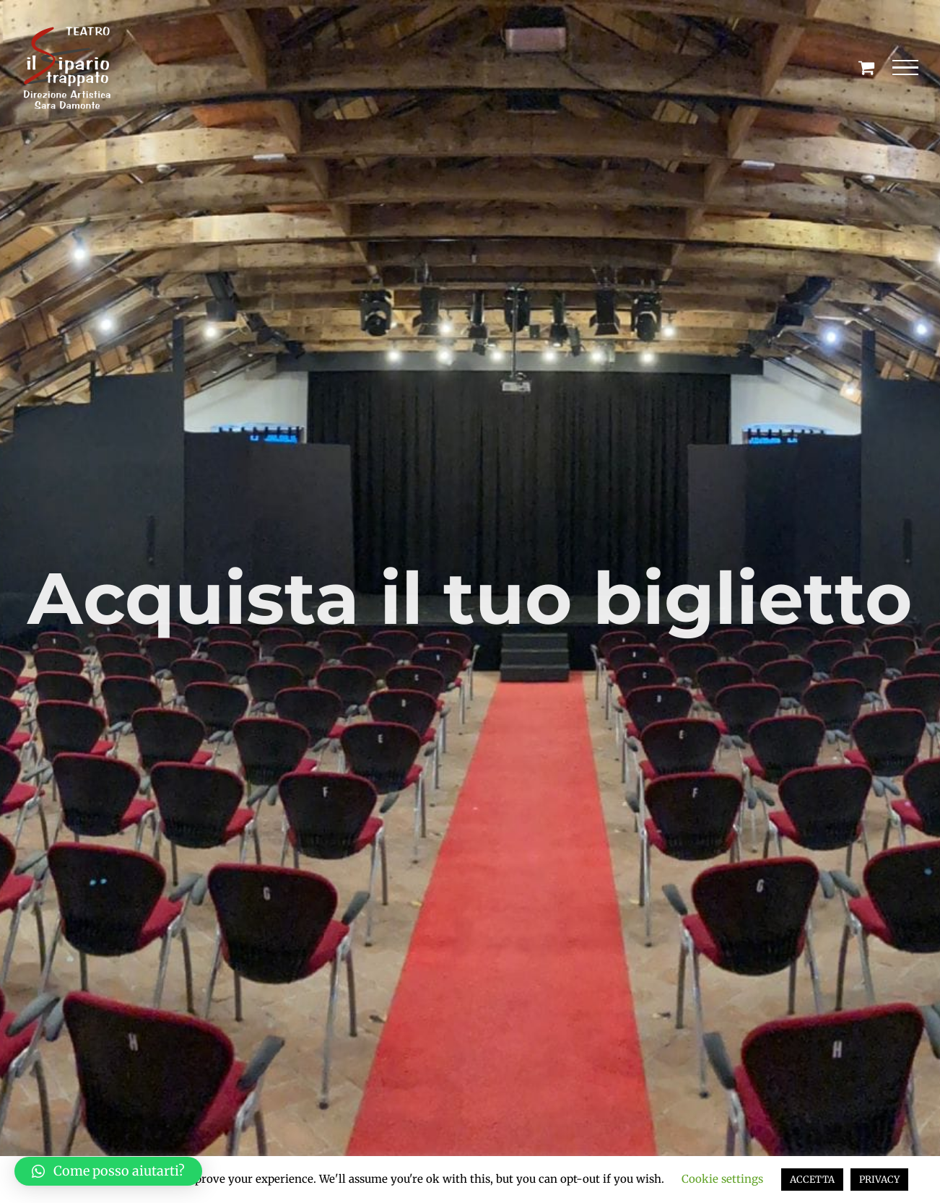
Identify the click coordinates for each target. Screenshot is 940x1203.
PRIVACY (879, 1179)
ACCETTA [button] (812, 1179)
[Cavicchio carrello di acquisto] (866, 67)
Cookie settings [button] (722, 1179)
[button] (108, 1171)
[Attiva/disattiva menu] (906, 68)
